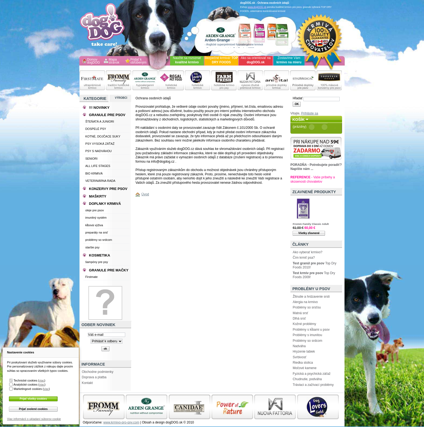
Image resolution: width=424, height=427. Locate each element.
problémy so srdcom (98, 239)
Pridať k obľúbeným (138, 61)
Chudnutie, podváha (307, 379)
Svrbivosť (299, 357)
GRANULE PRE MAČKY (108, 270)
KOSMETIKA (99, 255)
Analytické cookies (26, 384)
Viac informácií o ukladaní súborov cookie (34, 419)
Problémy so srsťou (307, 307)
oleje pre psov (94, 210)
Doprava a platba (94, 377)
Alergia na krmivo (305, 302)
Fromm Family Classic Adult (311, 223)
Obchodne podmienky (97, 372)
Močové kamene (304, 368)
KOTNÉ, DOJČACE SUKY (102, 136)
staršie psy (92, 247)
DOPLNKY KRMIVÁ (105, 204)
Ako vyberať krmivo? (307, 252)
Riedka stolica (303, 362)
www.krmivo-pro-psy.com (121, 422)
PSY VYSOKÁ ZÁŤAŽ (99, 143)
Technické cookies (25, 380)
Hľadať (298, 98)
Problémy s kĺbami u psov (311, 329)
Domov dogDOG (93, 61)
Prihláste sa (309, 113)
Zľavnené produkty (314, 192)
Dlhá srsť (299, 318)
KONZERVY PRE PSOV (108, 189)
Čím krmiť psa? (304, 258)
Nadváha (299, 346)
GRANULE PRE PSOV (107, 115)
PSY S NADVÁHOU (98, 151)
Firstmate (91, 276)
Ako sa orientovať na (256, 60)
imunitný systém (96, 217)
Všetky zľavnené (308, 233)
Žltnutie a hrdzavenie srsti (311, 296)
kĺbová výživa (94, 225)
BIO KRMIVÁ (93, 173)
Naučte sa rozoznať (187, 60)
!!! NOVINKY (99, 108)
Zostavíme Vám (289, 60)
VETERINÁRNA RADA (100, 180)
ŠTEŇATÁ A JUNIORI (99, 121)
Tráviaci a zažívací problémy (313, 385)
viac (41, 380)
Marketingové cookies (28, 388)
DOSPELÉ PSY (95, 128)
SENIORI (91, 158)
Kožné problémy (304, 324)
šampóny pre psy (96, 262)
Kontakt (87, 383)
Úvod (145, 194)
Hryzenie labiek (304, 351)
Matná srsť (300, 313)
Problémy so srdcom (307, 341)
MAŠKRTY (97, 196)
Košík (298, 119)
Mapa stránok (114, 61)
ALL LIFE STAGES (97, 165)
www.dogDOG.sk (257, 7)
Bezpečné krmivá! (221, 60)
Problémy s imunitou (307, 335)
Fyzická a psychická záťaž (311, 374)
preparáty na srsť (96, 232)
